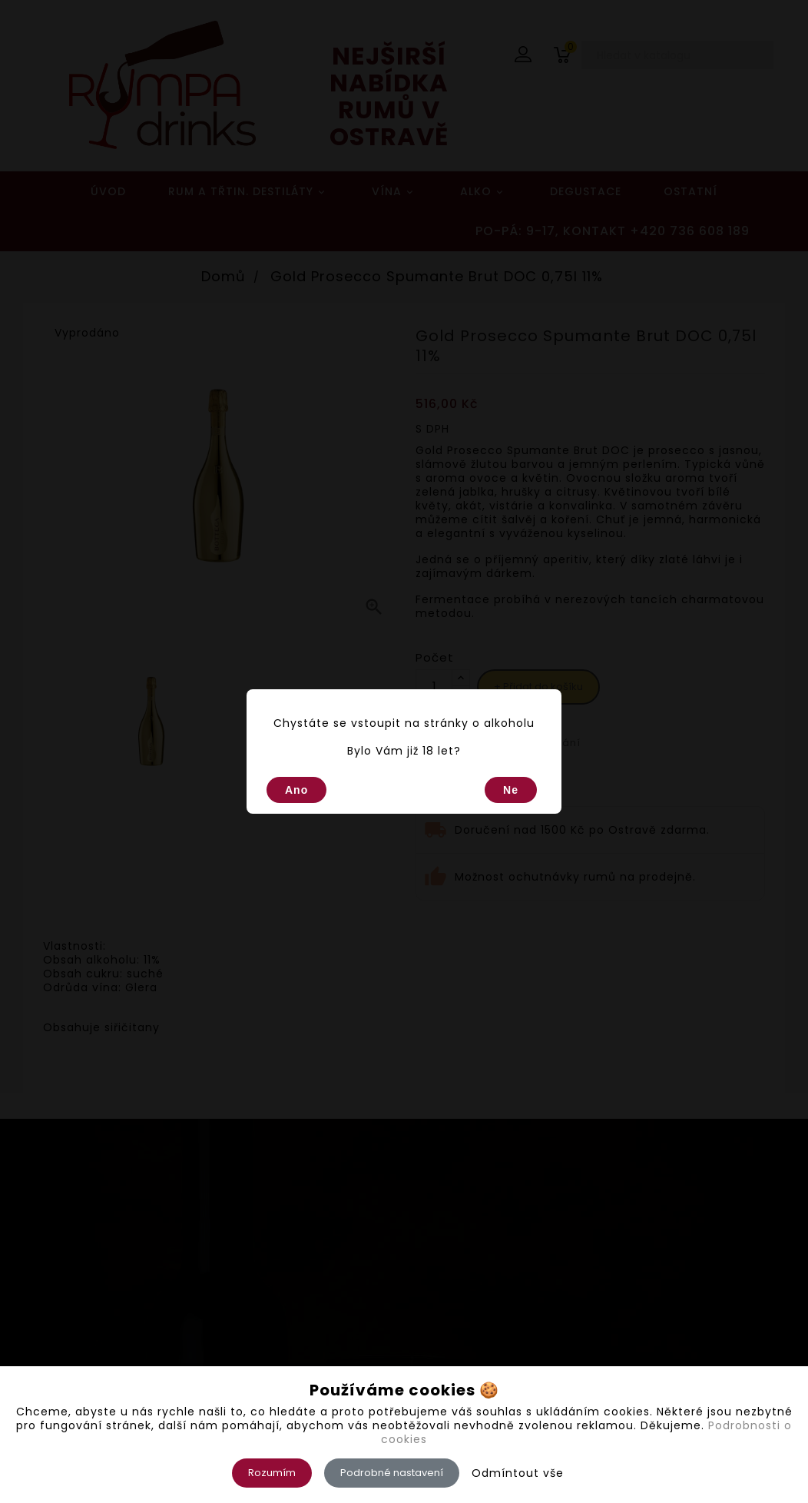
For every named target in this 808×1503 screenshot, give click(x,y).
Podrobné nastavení (391, 1472)
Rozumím (272, 1472)
